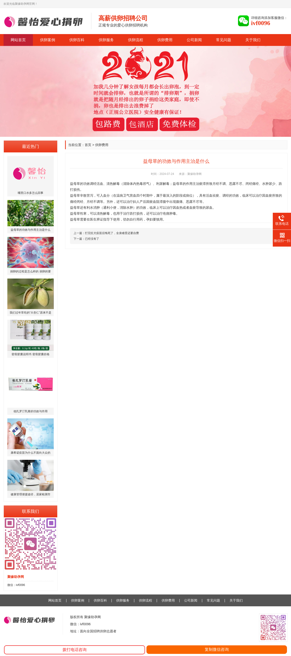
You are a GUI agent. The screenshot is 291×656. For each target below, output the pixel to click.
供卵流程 (135, 40)
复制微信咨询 (217, 649)
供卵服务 (106, 40)
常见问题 (223, 40)
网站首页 (18, 40)
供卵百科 (76, 40)
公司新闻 (194, 40)
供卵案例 (47, 40)
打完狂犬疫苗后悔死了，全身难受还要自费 (112, 233)
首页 (88, 145)
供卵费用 (164, 40)
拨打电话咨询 (74, 649)
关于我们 (252, 40)
